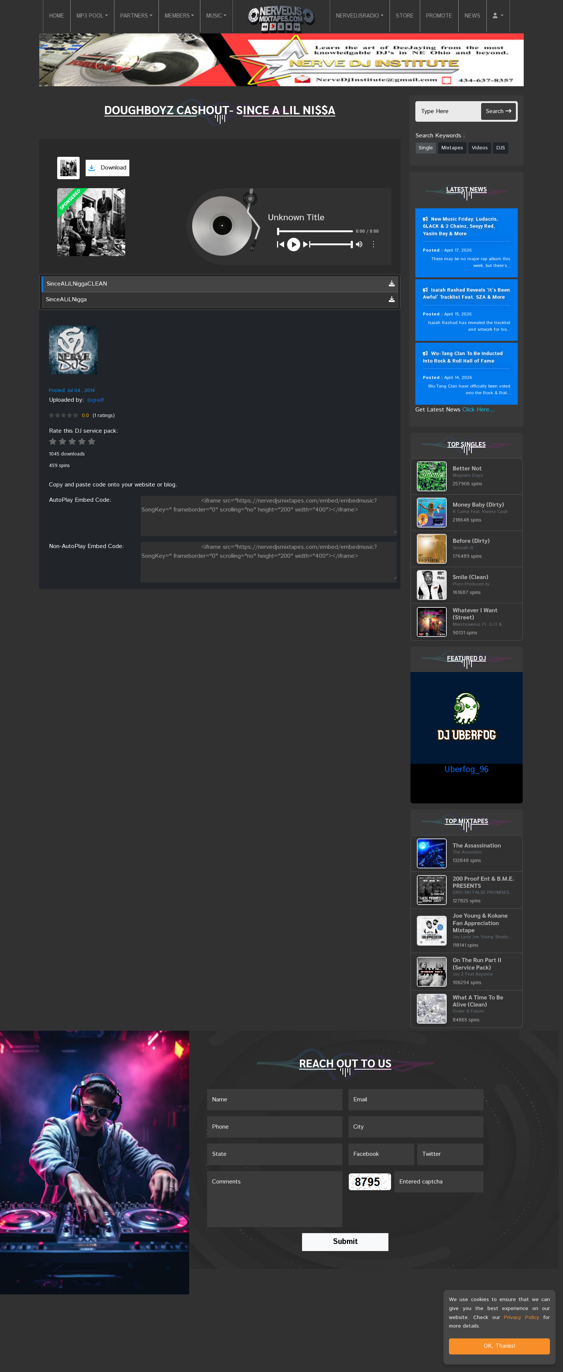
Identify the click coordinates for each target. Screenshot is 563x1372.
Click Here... (478, 410)
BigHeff (95, 400)
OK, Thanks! (500, 1346)
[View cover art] (68, 168)
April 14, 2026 (458, 378)
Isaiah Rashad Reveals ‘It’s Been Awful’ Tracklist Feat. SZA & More (466, 294)
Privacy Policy (521, 1317)
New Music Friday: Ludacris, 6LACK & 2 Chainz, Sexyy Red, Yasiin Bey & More (460, 226)
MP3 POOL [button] (77, 16)
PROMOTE (449, 16)
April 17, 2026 (457, 250)
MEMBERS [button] (172, 16)
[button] (511, 16)
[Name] (274, 1100)
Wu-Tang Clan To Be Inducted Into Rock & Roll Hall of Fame (463, 358)
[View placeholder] (73, 350)
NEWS (484, 16)
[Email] (416, 1100)
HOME (40, 16)
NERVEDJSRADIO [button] (360, 16)
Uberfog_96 (466, 771)
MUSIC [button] (213, 16)
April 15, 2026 (457, 314)
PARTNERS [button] (125, 16)
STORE (412, 16)
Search (498, 111)
